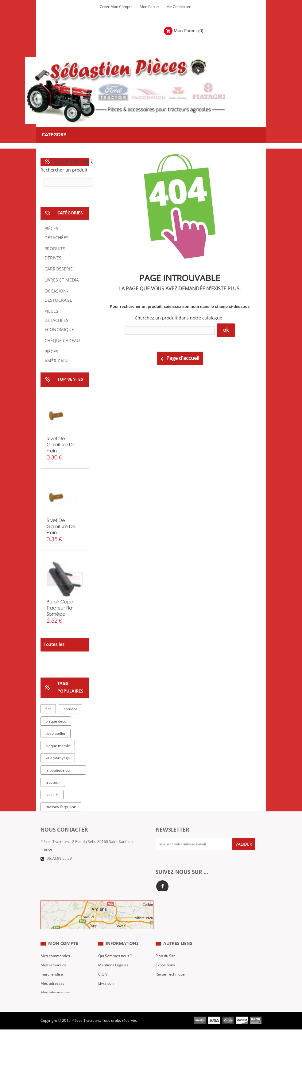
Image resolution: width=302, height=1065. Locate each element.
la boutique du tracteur (57, 771)
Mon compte (63, 957)
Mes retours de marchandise (54, 983)
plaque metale (57, 746)
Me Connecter (178, 7)
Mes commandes (55, 969)
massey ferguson (60, 807)
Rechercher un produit (64, 170)
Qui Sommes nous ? (115, 969)
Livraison (106, 997)
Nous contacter (169, 997)
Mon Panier (149, 7)
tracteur (52, 782)
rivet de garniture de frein (61, 445)
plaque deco (55, 721)
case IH (52, 794)
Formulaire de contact (65, 868)
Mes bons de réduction (60, 1015)
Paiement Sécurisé (114, 1006)
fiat (48, 709)
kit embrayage (57, 758)
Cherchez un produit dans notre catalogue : (180, 318)
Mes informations (56, 1006)
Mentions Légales (113, 978)
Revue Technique (170, 988)
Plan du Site (166, 969)
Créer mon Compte (116, 7)
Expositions (165, 978)
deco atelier (55, 733)
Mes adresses (52, 997)
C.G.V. (103, 988)
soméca (70, 709)
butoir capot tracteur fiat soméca (61, 608)
